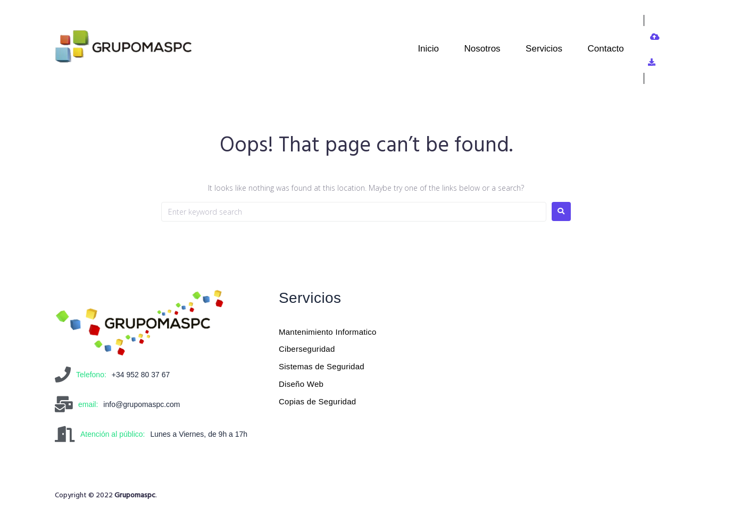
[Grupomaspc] (548, 364)
